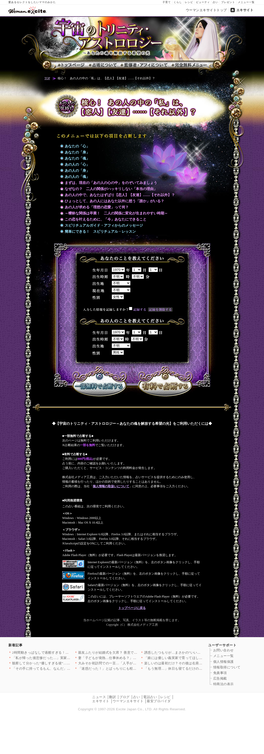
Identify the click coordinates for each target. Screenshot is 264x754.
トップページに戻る (132, 608)
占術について (102, 65)
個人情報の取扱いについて (111, 486)
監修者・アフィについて (143, 65)
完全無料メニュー (188, 65)
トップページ (71, 65)
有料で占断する (165, 381)
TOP (47, 78)
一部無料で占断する (99, 381)
